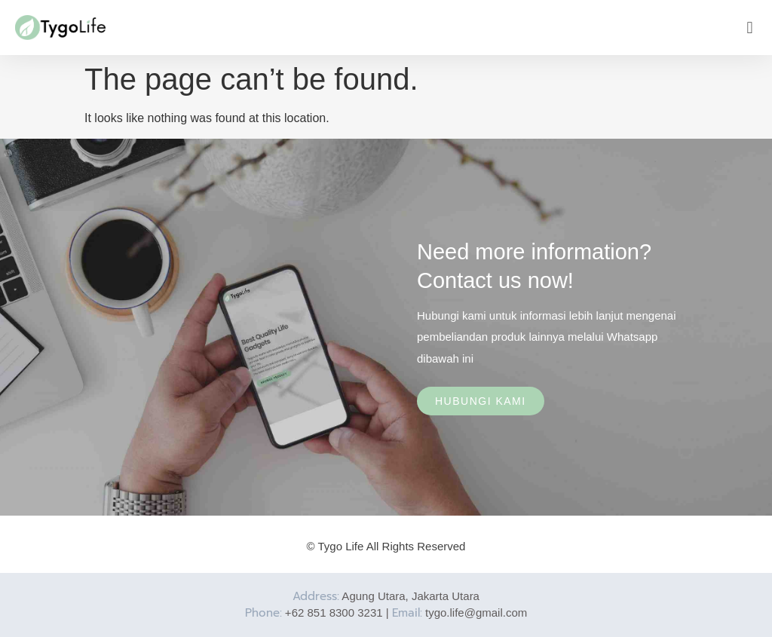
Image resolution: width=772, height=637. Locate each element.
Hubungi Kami (480, 401)
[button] (750, 27)
